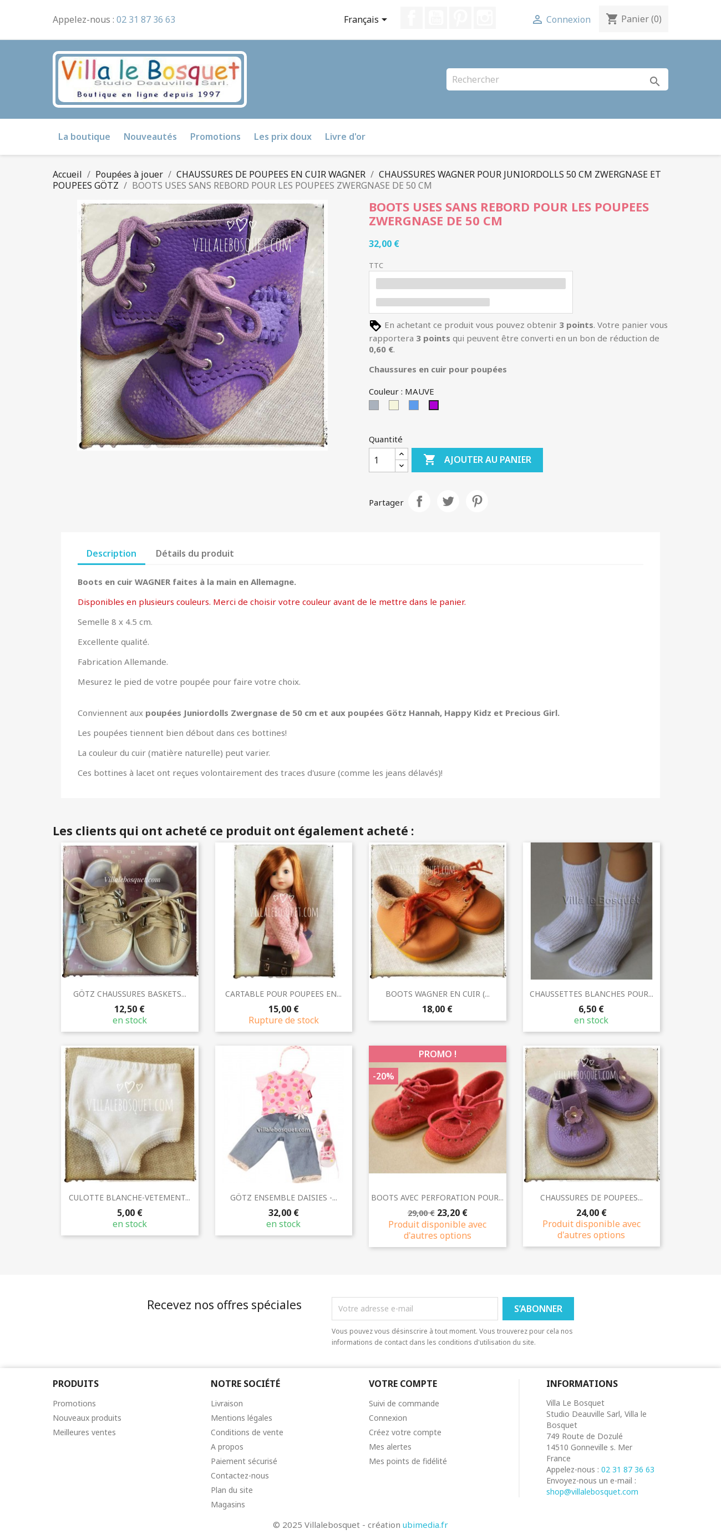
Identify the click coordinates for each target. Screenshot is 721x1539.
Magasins (228, 1504)
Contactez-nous (240, 1475)
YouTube (436, 18)
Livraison (227, 1403)
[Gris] (376, 408)
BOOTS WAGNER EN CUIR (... (437, 993)
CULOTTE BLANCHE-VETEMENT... (129, 1197)
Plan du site (232, 1490)
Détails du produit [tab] (195, 553)
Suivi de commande (404, 1403)
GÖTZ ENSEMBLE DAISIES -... (283, 1197)
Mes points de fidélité (408, 1461)
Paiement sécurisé (244, 1461)
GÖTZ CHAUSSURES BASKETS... (129, 993)
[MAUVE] (436, 408)
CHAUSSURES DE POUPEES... (591, 1197)
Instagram (485, 18)
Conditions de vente (247, 1432)
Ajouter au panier (477, 460)
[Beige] (396, 408)
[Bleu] (416, 408)
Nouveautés (150, 136)
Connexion (388, 1417)
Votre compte (403, 1383)
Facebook (411, 18)
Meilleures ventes (84, 1432)
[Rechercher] (557, 79)
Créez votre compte (405, 1432)
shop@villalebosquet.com (592, 1491)
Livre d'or (345, 136)
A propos (227, 1446)
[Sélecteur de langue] (367, 20)
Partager (419, 501)
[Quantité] (382, 460)
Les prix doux (283, 136)
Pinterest (460, 18)
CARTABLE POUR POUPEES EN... (283, 993)
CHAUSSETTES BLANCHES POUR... (591, 993)
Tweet (448, 501)
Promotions (215, 136)
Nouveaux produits (87, 1417)
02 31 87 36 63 (145, 19)
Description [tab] (111, 553)
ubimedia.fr (425, 1524)
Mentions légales (241, 1417)
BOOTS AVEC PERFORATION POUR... (437, 1197)
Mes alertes (390, 1446)
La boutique (84, 136)
